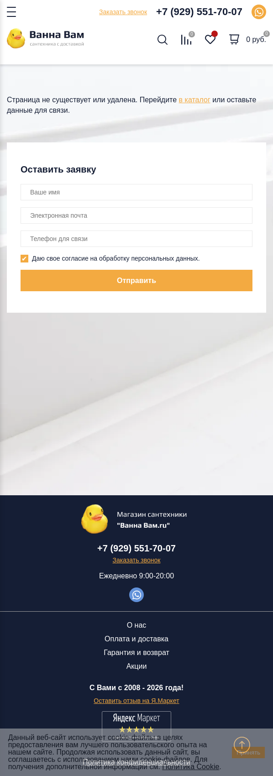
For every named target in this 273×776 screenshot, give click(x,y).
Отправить (136, 280)
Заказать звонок (123, 12)
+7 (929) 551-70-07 (199, 11)
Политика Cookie (190, 767)
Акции (136, 666)
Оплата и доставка (136, 639)
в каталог (194, 100)
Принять (248, 752)
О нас (137, 625)
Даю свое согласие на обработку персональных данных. (116, 258)
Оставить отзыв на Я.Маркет (136, 700)
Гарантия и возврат (136, 652)
